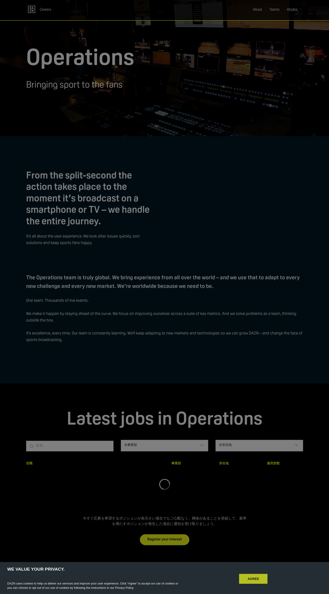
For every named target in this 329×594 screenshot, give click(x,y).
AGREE (253, 583)
